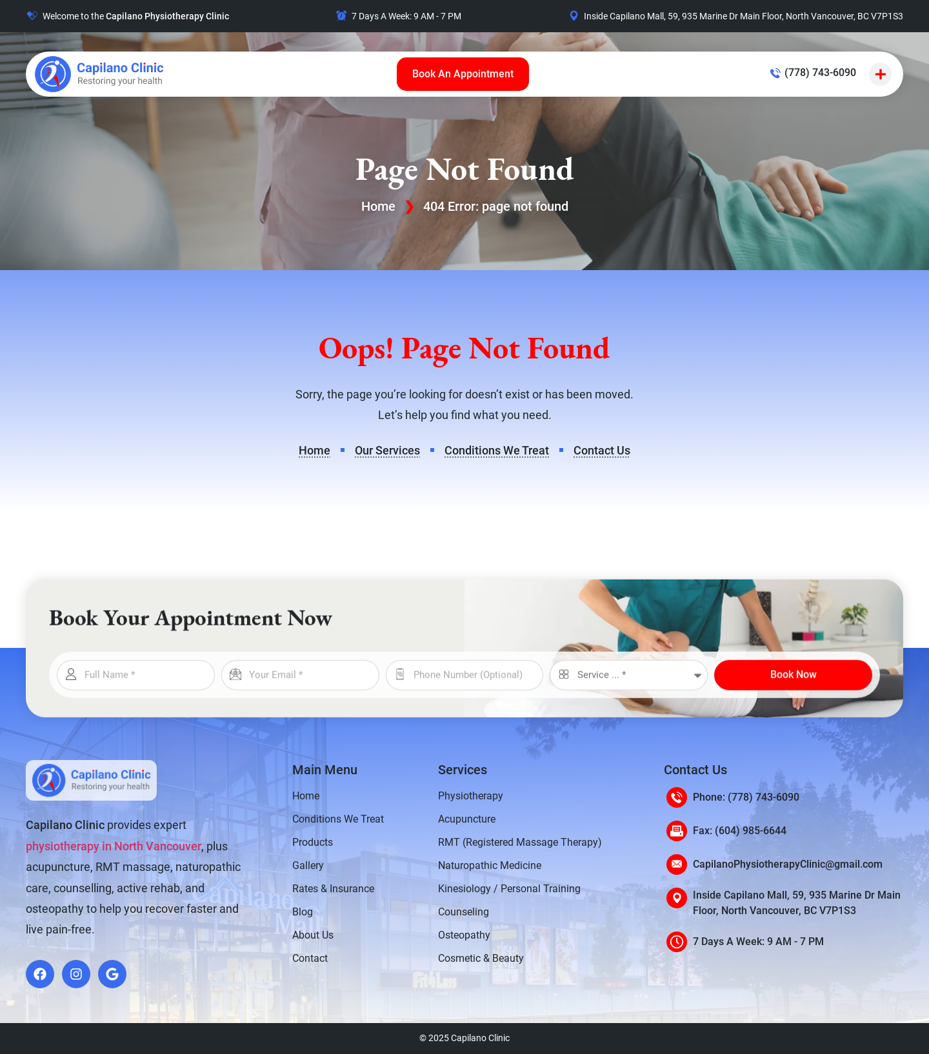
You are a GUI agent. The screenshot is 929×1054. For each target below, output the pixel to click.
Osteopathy (464, 935)
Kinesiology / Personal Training (509, 889)
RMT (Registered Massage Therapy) (520, 842)
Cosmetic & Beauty (481, 958)
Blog (302, 912)
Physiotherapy (470, 796)
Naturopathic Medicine (489, 865)
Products (312, 842)
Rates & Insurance (333, 889)
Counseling (463, 912)
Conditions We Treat (338, 819)
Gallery (308, 865)
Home (378, 206)
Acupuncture (466, 819)
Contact (310, 958)
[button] (880, 74)
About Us (313, 935)
